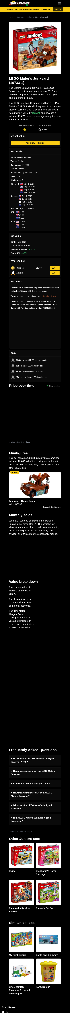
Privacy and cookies (10, 941)
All (3, 968)
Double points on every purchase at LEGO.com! (28, 9)
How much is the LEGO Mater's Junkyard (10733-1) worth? (32, 651)
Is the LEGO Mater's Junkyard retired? (32, 674)
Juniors (29, 17)
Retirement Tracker (10, 953)
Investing (5, 926)
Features (5, 938)
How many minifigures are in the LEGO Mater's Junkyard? (31, 685)
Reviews (5, 930)
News (4, 922)
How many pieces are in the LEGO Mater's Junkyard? (33, 663)
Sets (4, 972)
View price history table (20, 442)
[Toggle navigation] (59, 3)
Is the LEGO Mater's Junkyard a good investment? (31, 710)
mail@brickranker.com (11, 907)
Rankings (20, 17)
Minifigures (6, 975)
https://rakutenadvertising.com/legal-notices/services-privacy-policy (24, 999)
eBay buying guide (9, 956)
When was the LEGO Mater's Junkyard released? (31, 698)
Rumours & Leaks (9, 934)
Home (11, 17)
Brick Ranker (9, 898)
